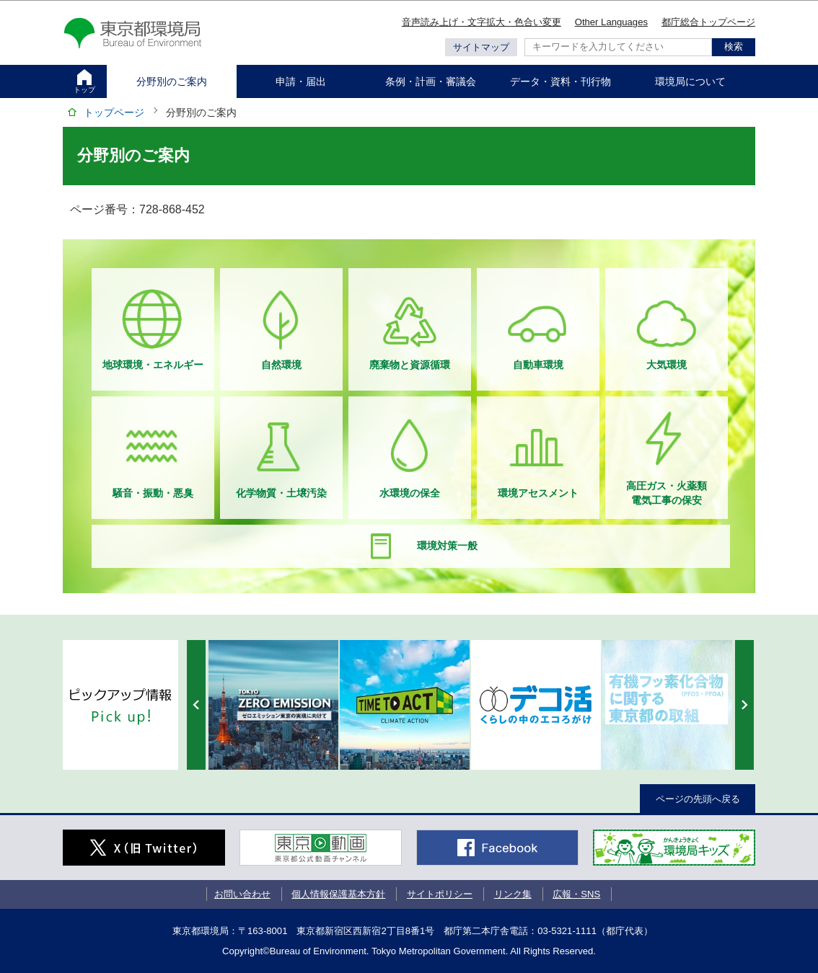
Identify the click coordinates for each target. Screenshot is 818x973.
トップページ (114, 112)
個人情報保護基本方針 (338, 894)
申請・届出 (301, 81)
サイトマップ (481, 47)
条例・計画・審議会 (430, 81)
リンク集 (513, 894)
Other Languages (611, 22)
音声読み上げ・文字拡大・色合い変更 (481, 22)
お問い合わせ (242, 894)
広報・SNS (576, 894)
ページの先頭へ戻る (698, 799)
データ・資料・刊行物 (560, 81)
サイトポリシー (439, 894)
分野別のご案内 (171, 81)
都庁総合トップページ (708, 22)
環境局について (690, 81)
